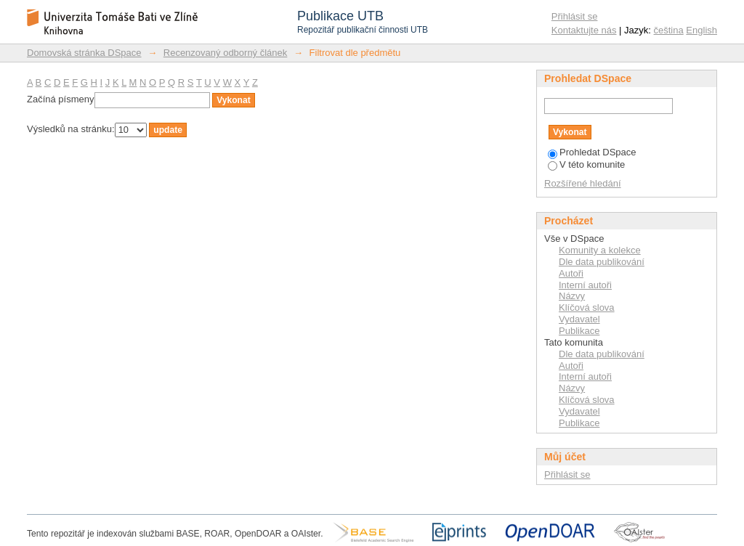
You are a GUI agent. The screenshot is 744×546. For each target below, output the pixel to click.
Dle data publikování (601, 261)
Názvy (572, 295)
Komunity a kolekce (600, 250)
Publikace (579, 330)
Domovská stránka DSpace (84, 52)
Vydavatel (579, 319)
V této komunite (586, 164)
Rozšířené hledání (582, 183)
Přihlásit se (574, 16)
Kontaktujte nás (584, 30)
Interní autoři (585, 285)
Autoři (571, 273)
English (701, 30)
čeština (669, 30)
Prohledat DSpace (592, 152)
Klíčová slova (587, 307)
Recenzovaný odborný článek (225, 52)
